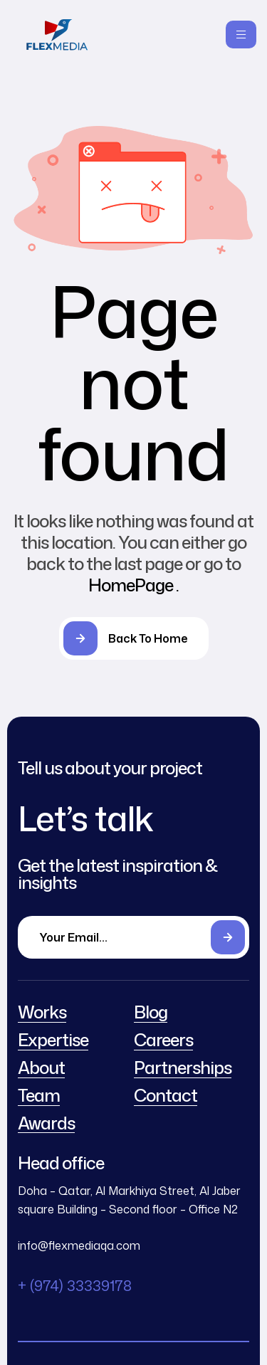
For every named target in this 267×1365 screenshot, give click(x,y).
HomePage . (133, 585)
